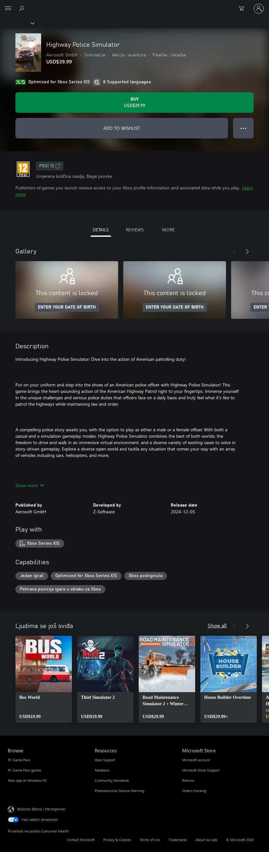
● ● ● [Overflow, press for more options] (243, 128)
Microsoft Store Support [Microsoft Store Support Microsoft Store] (200, 770)
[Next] (247, 251)
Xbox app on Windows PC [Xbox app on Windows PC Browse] (27, 780)
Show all (217, 625)
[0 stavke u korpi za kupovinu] (243, 8)
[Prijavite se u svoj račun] (258, 8)
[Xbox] (17, 22)
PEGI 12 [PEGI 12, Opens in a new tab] (49, 166)
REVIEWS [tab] (134, 230)
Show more (29, 485)
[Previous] (234, 251)
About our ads (206, 840)
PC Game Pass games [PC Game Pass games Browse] (24, 770)
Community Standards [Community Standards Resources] (112, 780)
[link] (43, 679)
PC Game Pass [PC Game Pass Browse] (19, 760)
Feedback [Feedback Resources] (102, 770)
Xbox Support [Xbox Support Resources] (105, 760)
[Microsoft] (134, 5)
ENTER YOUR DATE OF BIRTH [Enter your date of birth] (67, 307)
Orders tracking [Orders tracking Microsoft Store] (194, 791)
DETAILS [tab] (100, 230)
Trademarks (178, 840)
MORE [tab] (168, 230)
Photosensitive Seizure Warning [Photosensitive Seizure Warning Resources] (119, 791)
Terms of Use (150, 840)
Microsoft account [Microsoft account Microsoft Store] (196, 760)
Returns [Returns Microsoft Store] (188, 780)
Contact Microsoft (81, 840)
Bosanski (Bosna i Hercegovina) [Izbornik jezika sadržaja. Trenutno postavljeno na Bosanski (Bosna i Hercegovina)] (41, 809)
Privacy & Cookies (117, 840)
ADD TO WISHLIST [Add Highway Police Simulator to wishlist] (121, 128)
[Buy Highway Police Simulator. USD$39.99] (134, 102)
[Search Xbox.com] (22, 8)
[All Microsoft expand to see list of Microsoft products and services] (8, 8)
